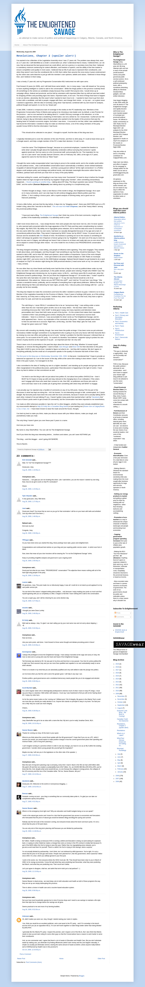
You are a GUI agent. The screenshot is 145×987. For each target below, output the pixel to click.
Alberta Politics (119, 217)
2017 (117, 670)
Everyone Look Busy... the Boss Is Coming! (122, 713)
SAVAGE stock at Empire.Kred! (121, 631)
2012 (117, 685)
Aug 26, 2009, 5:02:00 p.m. (31, 628)
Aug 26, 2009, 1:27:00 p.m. (31, 501)
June (119, 757)
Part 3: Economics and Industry (121, 322)
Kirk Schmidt (27, 460)
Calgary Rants (119, 292)
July (119, 754)
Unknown (25, 916)
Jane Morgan (64, 347)
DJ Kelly (25, 620)
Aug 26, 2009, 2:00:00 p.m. (31, 561)
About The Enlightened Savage (35, 45)
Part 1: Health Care (121, 313)
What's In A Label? (121, 734)
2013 (117, 682)
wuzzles (25, 608)
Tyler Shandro (27, 496)
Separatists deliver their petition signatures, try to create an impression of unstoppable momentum (120, 224)
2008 (117, 776)
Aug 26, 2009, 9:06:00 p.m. (31, 681)
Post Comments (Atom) (34, 962)
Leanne (25, 582)
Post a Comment (25, 954)
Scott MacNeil (27, 688)
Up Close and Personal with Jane (119, 265)
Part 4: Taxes (119, 326)
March (119, 766)
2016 (117, 673)
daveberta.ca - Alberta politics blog (119, 238)
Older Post (101, 958)
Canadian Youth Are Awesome (122, 720)
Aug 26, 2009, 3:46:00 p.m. (31, 613)
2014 (117, 679)
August (120, 708)
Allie (41, 236)
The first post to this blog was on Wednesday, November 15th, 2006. (42, 356)
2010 (117, 691)
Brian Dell (76, 347)
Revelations (121, 730)
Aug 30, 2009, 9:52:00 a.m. (31, 909)
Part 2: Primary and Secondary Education (121, 317)
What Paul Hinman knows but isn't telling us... (121, 741)
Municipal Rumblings (121, 749)
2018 (117, 667)
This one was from (65, 206)
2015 (117, 676)
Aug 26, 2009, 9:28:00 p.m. (31, 711)
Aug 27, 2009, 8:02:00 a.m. (31, 755)
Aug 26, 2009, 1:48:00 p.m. (31, 516)
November (121, 699)
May (119, 760)
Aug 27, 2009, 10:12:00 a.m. (31, 774)
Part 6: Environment (119, 334)
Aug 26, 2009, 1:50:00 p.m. (31, 533)
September (121, 705)
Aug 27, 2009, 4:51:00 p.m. (31, 801)
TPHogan (25, 540)
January (120, 772)
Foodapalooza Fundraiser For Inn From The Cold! (120, 296)
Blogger (81, 976)
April (119, 763)
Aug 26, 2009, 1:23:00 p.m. (31, 489)
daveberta (96, 397)
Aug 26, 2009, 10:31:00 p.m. (31, 723)
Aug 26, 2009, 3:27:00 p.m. (31, 601)
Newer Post (21, 958)
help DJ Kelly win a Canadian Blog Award (52, 406)
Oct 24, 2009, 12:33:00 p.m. (31, 950)
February (120, 769)
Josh (24, 508)
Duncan (25, 793)
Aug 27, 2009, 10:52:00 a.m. (31, 787)
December (121, 696)
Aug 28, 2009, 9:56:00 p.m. (31, 890)
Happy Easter (118, 257)
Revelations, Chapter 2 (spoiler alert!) (46, 55)
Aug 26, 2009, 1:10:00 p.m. (31, 470)
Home (16, 45)
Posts (117, 613)
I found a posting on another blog (38, 182)
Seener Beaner (27, 730)
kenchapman (27, 652)
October (120, 702)
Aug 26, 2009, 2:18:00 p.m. (31, 575)
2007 (117, 778)
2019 (117, 664)
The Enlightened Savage (49, 215)
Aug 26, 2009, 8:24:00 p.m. (31, 645)
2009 (117, 693)
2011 (117, 688)
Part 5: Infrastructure (119, 329)
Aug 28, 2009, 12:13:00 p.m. (31, 871)
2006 (117, 781)
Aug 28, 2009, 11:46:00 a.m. (31, 831)
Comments (119, 617)
